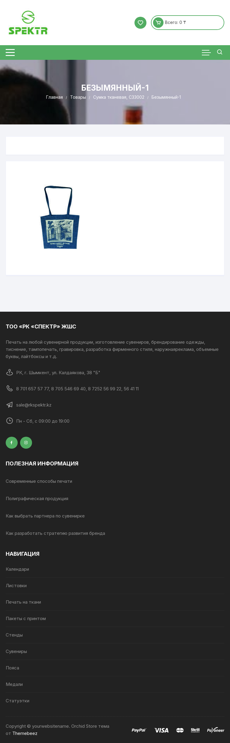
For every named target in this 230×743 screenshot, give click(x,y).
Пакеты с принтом (26, 618)
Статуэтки (17, 701)
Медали (14, 684)
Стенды (14, 635)
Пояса (12, 668)
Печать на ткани (23, 602)
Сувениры (16, 651)
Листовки (16, 585)
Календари (17, 569)
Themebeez (24, 733)
